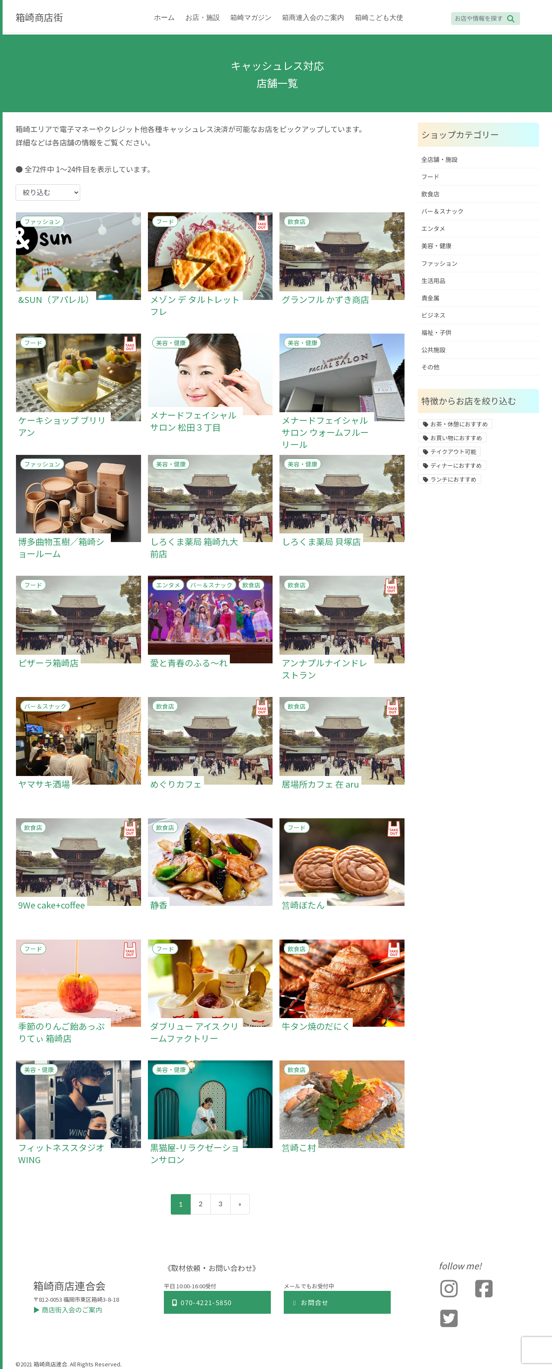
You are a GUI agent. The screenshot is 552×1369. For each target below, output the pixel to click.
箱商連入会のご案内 (313, 18)
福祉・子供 (436, 332)
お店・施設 (202, 18)
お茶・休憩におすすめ (459, 424)
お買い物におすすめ (456, 438)
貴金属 (430, 298)
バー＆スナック (211, 584)
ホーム (164, 18)
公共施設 (433, 349)
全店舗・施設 (439, 159)
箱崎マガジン (251, 18)
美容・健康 (171, 342)
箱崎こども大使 (379, 18)
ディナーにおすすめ (456, 465)
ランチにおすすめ (453, 479)
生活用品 (433, 280)
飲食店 (297, 221)
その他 (430, 367)
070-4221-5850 (201, 1302)
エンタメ (168, 584)
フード (165, 221)
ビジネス (433, 315)
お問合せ (310, 1302)
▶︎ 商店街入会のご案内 (68, 1310)
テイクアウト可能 (453, 451)
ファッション (42, 221)
